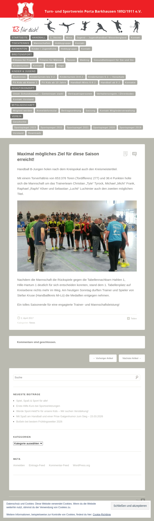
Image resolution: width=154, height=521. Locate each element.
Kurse (50, 65)
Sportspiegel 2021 (78, 127)
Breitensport (22, 54)
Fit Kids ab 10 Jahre (54, 82)
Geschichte (19, 122)
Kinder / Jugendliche (44, 49)
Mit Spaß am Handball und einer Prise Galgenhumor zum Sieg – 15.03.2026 (59, 416)
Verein (16, 116)
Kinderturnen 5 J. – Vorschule (106, 77)
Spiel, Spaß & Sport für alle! (32, 400)
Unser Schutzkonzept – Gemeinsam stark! (38, 94)
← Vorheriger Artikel (103, 358)
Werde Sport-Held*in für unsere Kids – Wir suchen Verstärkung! (52, 411)
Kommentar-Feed (59, 465)
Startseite (20, 37)
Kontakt (135, 37)
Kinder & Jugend (24, 71)
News (32, 323)
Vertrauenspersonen (80, 94)
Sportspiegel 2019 (130, 127)
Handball (39, 37)
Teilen (134, 318)
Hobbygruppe (63, 43)
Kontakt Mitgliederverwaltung (117, 110)
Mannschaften (42, 43)
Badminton (19, 49)
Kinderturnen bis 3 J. (43, 77)
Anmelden (19, 465)
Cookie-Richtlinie (102, 514)
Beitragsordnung (71, 110)
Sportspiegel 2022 (51, 127)
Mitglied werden (22, 110)
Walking (84, 60)
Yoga (61, 65)
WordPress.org (81, 465)
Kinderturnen (21, 65)
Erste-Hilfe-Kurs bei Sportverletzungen (38, 405)
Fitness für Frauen (24, 60)
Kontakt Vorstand (23, 99)
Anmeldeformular (46, 110)
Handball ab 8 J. (111, 82)
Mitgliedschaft (23, 105)
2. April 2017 (27, 318)
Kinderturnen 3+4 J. (72, 77)
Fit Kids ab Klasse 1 (25, 82)
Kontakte (130, 82)
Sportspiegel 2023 (25, 127)
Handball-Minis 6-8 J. (83, 82)
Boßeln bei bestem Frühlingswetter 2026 (39, 421)
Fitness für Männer (51, 60)
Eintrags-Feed (37, 465)
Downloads (34, 133)
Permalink (127, 153)
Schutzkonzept (23, 88)
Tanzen (71, 60)
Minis (69, 37)
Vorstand (18, 133)
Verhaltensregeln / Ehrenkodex (115, 94)
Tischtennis (20, 43)
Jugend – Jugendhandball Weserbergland (102, 37)
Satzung (90, 110)
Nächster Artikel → (132, 358)
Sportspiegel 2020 (104, 127)
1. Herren (56, 37)
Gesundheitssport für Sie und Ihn (114, 60)
